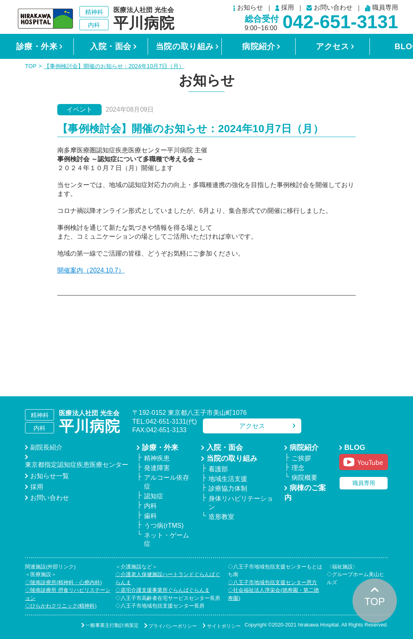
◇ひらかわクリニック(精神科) (61, 606)
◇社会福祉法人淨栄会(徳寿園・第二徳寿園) (273, 594)
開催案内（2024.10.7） (91, 270)
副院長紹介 (46, 447)
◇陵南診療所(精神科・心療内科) (63, 582)
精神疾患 (157, 458)
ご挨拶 (301, 458)
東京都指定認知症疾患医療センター (76, 464)
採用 (284, 8)
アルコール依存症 (166, 481)
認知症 (153, 496)
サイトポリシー (219, 625)
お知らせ (248, 8)
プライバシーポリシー (163, 625)
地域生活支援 (228, 478)
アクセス (332, 46)
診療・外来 (37, 46)
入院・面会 (110, 46)
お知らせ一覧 (49, 475)
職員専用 (381, 8)
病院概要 (304, 477)
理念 (298, 467)
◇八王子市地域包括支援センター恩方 (272, 582)
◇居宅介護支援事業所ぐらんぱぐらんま (162, 590)
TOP (31, 66)
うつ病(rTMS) (164, 525)
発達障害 (157, 467)
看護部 (218, 469)
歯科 (150, 515)
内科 (150, 505)
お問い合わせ (330, 7)
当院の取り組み (185, 46)
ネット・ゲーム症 (166, 539)
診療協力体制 (228, 488)
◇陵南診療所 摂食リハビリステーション (68, 594)
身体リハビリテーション (241, 502)
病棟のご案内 (305, 493)
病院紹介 (258, 46)
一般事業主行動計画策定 (98, 625)
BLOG (354, 447)
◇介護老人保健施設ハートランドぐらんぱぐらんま (167, 578)
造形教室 (221, 516)
